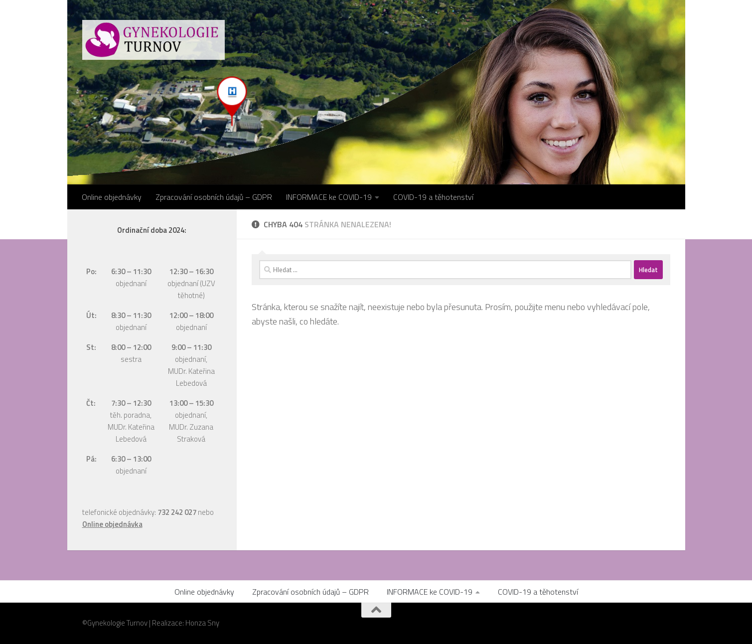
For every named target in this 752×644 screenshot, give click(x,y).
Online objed (102, 524)
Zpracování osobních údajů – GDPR (213, 197)
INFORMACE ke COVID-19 (329, 197)
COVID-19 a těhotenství (433, 197)
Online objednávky (112, 197)
